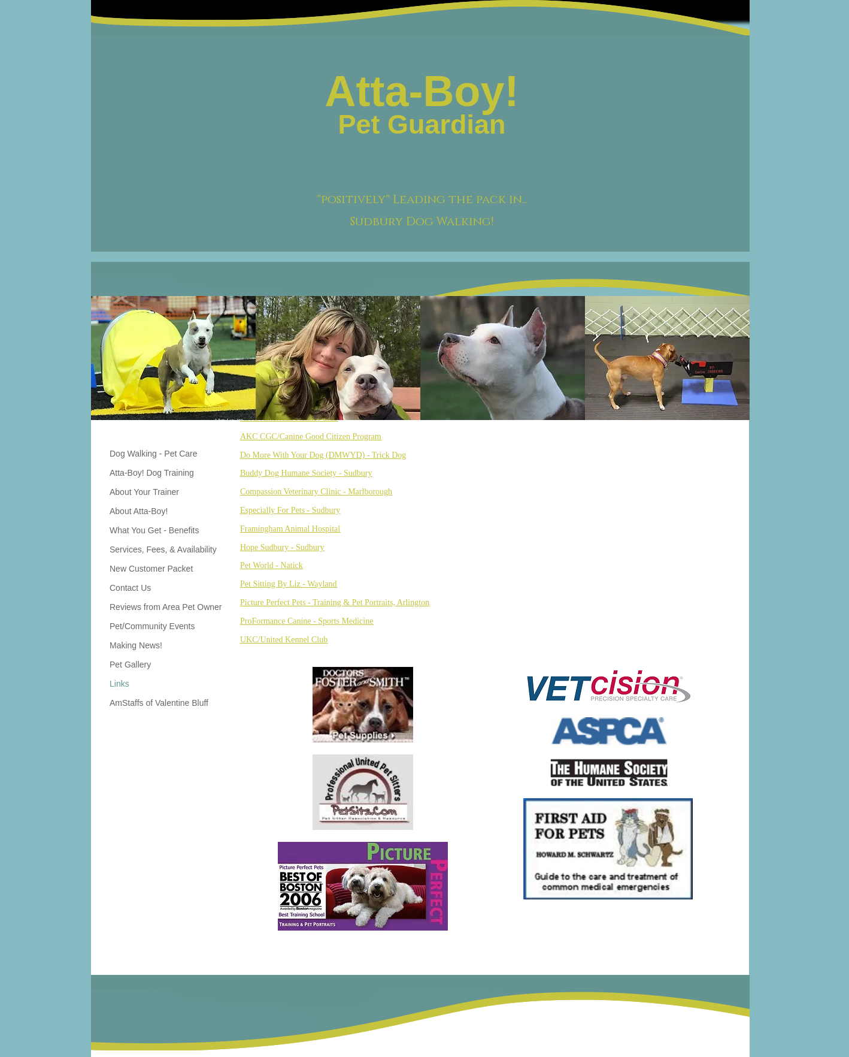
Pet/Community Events (152, 626)
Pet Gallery (130, 664)
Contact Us (130, 588)
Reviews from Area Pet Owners (168, 607)
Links (119, 683)
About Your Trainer (144, 492)
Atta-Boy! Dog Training (152, 473)
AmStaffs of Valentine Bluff (159, 703)
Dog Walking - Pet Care (154, 453)
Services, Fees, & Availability (163, 549)
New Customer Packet (151, 568)
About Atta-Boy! (139, 511)
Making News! (136, 645)
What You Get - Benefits (154, 530)
